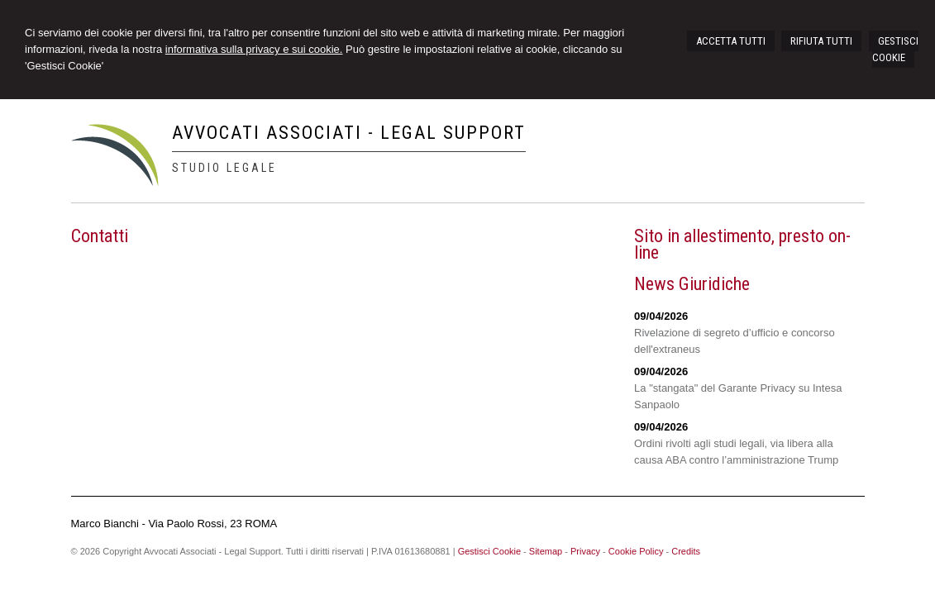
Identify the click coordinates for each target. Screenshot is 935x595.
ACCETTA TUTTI (731, 41)
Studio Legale (224, 167)
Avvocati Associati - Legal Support (349, 132)
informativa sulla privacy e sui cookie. (254, 49)
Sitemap (545, 551)
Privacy (585, 551)
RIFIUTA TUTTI (821, 41)
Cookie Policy (636, 551)
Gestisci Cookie (489, 551)
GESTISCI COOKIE (895, 49)
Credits (685, 551)
